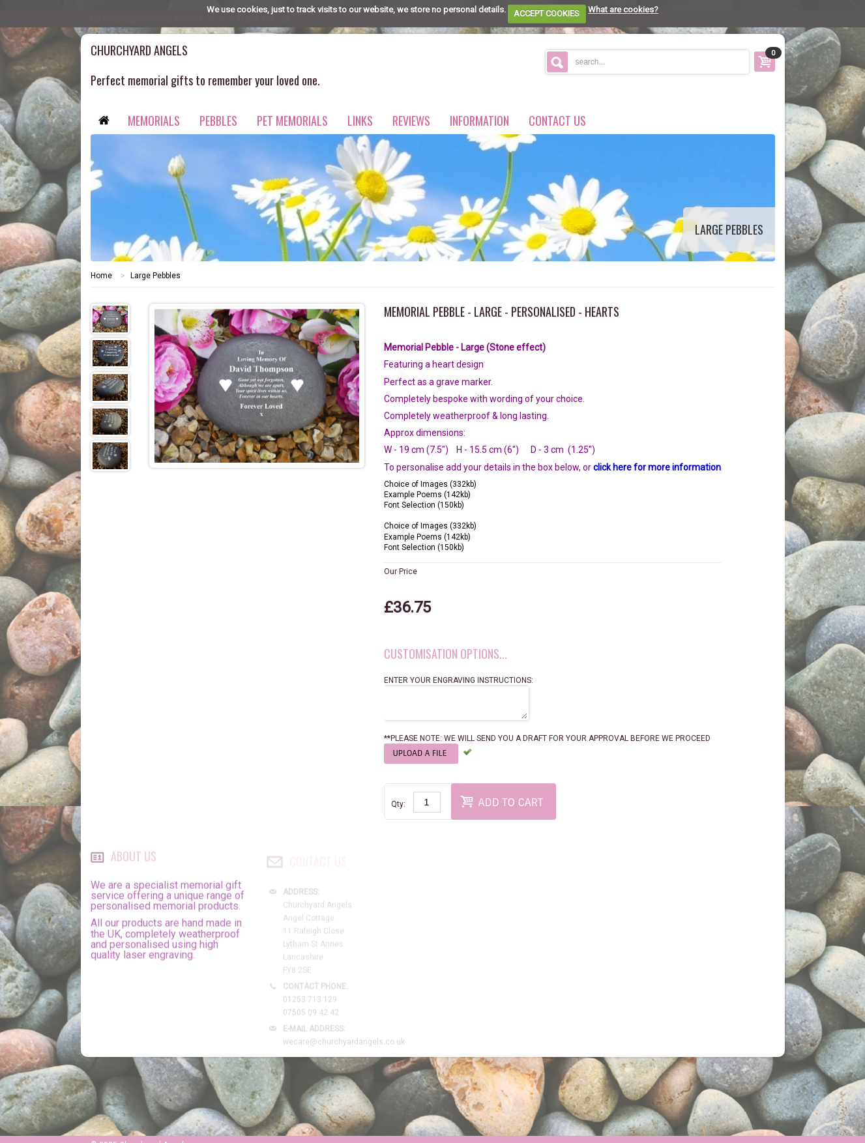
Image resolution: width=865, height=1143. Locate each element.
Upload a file (421, 753)
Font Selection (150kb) (424, 505)
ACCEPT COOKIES (546, 13)
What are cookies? (623, 9)
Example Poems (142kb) (427, 494)
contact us (557, 120)
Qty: (398, 804)
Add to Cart (502, 801)
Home (101, 275)
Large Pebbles (155, 275)
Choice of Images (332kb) (430, 484)
